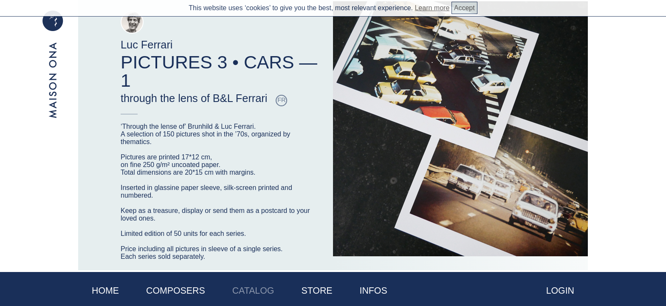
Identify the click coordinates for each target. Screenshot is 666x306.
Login (560, 291)
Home (105, 291)
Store (316, 291)
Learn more (432, 7)
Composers (175, 291)
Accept (464, 7)
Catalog (253, 291)
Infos (373, 291)
